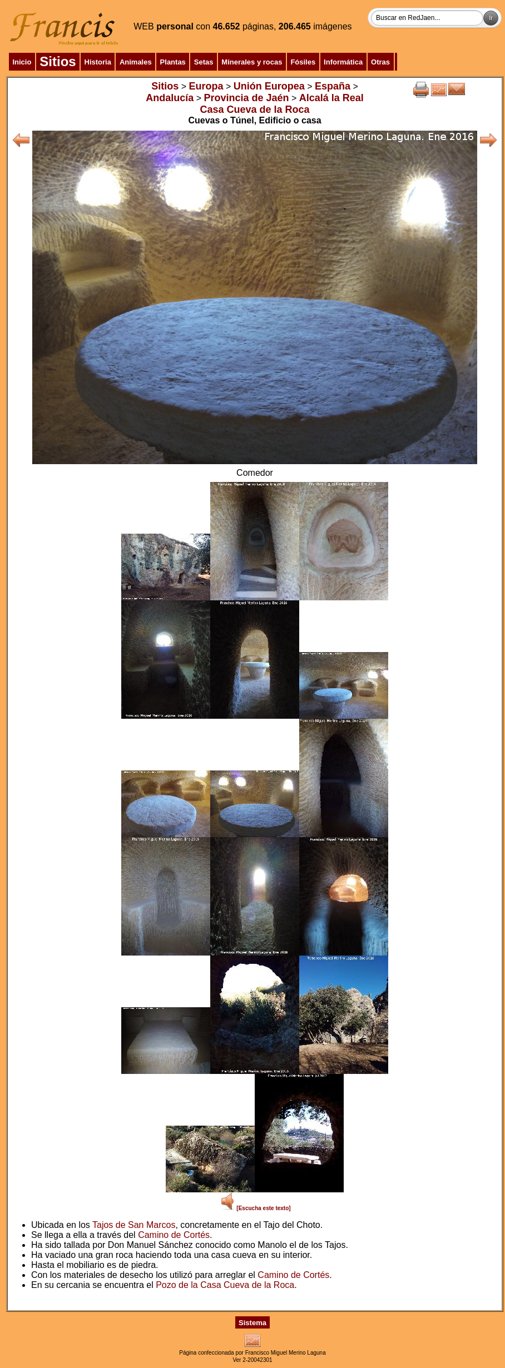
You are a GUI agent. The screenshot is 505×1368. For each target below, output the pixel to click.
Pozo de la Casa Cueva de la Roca (225, 1285)
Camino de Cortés (174, 1235)
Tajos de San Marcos (133, 1225)
